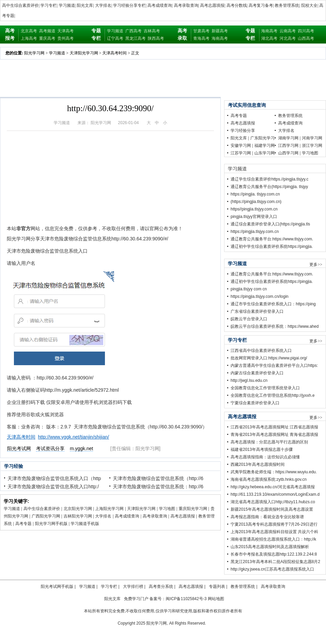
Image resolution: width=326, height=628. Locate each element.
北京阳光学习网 (78, 508)
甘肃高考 (201, 31)
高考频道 (47, 31)
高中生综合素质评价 (20, 5)
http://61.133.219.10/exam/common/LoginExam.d (275, 494)
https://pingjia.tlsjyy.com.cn (255, 231)
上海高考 (29, 38)
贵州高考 (65, 38)
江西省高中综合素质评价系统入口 (261, 350)
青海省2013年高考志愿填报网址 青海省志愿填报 (274, 434)
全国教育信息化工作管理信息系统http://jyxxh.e (272, 395)
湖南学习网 (288, 138)
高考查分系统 (161, 586)
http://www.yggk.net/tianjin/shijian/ (73, 437)
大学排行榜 (133, 586)
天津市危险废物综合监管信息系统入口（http (54, 478)
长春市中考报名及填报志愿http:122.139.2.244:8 (274, 554)
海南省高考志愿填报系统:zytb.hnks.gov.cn (269, 479)
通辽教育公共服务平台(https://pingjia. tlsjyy (269, 186)
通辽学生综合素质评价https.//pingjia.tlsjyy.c (269, 179)
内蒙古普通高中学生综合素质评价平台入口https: (274, 365)
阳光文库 (85, 5)
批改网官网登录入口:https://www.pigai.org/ (269, 358)
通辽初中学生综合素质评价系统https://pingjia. (272, 246)
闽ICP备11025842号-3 (186, 598)
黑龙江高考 (135, 38)
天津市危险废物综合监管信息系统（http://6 (158, 478)
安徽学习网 (241, 145)
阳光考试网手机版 (57, 586)
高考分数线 (237, 5)
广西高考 (133, 31)
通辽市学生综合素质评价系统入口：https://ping (273, 304)
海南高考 (220, 38)
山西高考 (306, 38)
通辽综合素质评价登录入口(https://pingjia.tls (270, 224)
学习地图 (167, 508)
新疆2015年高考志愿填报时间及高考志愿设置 (272, 509)
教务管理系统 (287, 5)
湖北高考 (269, 38)
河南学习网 (312, 138)
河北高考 (287, 38)
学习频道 (67, 5)
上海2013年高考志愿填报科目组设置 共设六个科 (274, 531)
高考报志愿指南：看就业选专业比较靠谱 (267, 516)
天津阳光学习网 (84, 53)
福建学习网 (264, 145)
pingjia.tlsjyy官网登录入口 (254, 216)
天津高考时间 (114, 53)
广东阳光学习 (262, 138)
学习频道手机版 (85, 523)
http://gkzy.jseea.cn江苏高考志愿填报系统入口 (272, 569)
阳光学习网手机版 (51, 523)
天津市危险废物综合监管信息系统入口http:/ (53, 486)
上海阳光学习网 (109, 508)
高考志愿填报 (212, 5)
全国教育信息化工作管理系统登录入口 (265, 388)
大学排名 (103, 5)
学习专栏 (48, 5)
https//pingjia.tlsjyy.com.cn (254, 209)
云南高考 (287, 31)
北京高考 (29, 31)
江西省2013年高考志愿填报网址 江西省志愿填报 (274, 427)
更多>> (315, 264)
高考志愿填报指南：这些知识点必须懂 (265, 457)
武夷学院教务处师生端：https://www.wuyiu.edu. (274, 472)
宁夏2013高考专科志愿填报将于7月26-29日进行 (274, 524)
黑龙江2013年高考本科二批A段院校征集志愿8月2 (275, 561)
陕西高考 (156, 38)
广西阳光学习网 (46, 516)
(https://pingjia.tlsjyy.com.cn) (256, 201)
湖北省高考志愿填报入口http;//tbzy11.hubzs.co (273, 501)
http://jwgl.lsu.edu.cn (249, 380)
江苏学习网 (241, 153)
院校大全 (309, 5)
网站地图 (216, 598)
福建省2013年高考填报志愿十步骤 (262, 449)
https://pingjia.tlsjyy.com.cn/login (260, 296)
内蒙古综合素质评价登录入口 (257, 373)
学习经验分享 (243, 130)
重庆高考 (47, 38)
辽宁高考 (115, 38)
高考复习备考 (261, 5)
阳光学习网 (34, 53)
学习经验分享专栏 (129, 5)
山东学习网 (264, 153)
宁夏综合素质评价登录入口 (255, 403)
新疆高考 (220, 31)
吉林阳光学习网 (78, 516)
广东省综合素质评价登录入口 (257, 311)
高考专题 (23, 523)
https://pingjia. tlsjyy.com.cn (255, 194)
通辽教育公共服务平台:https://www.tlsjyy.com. (272, 239)
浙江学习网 (312, 145)
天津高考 (65, 31)
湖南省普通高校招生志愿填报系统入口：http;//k (273, 539)
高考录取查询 (186, 5)
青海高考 (201, 38)
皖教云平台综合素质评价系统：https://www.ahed (275, 326)
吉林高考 (152, 31)
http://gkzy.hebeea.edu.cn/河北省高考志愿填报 (273, 487)
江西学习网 (288, 145)
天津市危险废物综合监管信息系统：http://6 (158, 486)
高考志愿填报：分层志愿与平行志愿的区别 (269, 442)
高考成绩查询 (159, 5)
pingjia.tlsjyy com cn (249, 289)
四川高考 (306, 31)
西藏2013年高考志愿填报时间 (258, 464)
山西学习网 (288, 153)
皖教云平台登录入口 (249, 319)
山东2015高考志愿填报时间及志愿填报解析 (270, 546)
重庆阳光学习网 (193, 508)
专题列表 (217, 586)
